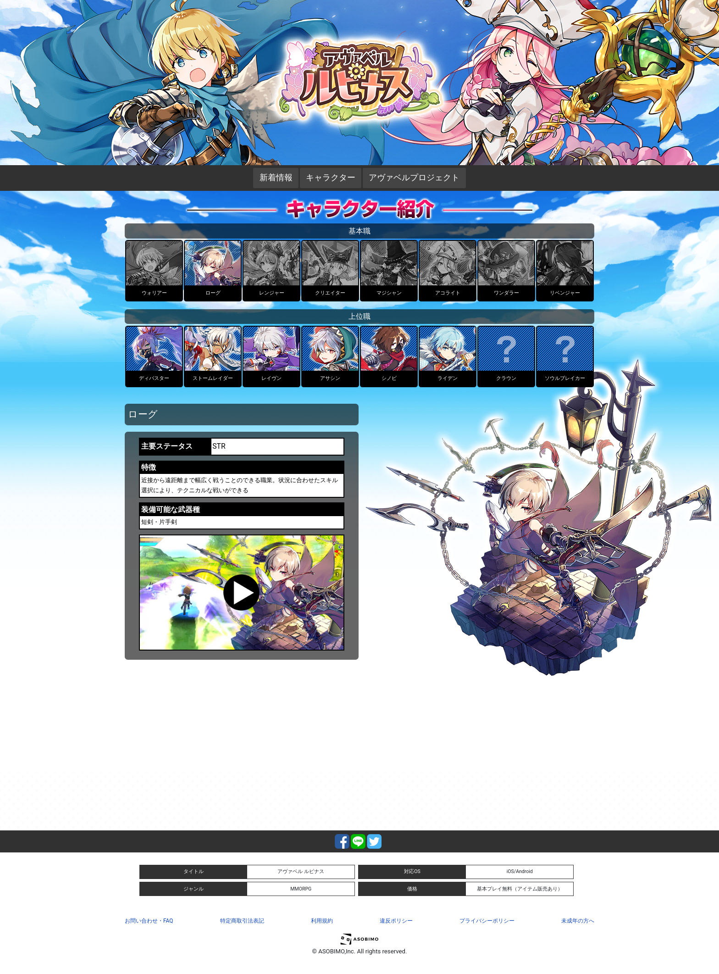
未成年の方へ (577, 921)
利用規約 (322, 921)
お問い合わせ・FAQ (149, 921)
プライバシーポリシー (486, 921)
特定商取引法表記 (242, 921)
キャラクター (330, 178)
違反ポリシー (396, 921)
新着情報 (276, 178)
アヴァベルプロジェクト (414, 178)
